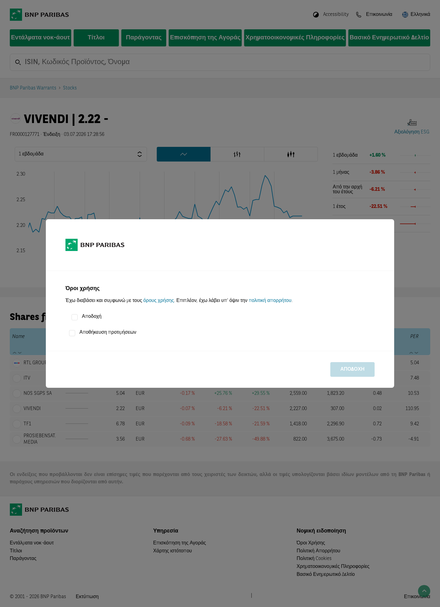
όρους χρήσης (158, 300)
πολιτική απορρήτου (270, 300)
